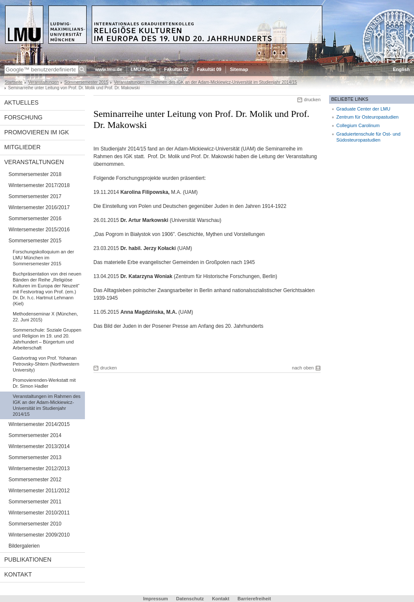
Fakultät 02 (176, 69)
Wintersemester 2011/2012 (39, 491)
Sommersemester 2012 (35, 480)
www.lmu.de (108, 69)
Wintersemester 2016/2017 (39, 207)
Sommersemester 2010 (35, 524)
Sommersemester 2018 (35, 174)
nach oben (303, 367)
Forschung (23, 117)
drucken (312, 99)
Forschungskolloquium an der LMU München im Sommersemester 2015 (43, 257)
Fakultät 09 (209, 69)
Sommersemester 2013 (35, 457)
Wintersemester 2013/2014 (39, 446)
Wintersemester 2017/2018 (39, 185)
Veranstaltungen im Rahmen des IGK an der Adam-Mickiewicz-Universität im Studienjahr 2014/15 (205, 82)
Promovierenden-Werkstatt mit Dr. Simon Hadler (44, 383)
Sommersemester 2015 (86, 82)
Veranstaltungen (43, 82)
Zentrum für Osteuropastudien (367, 116)
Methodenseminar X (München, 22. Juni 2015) (45, 316)
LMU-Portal (143, 69)
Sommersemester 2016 (35, 218)
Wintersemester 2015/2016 (39, 230)
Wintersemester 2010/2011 (39, 513)
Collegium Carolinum (358, 125)
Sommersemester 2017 (35, 196)
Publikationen (27, 559)
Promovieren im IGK (36, 132)
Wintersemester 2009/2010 (39, 535)
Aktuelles (21, 102)
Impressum (155, 598)
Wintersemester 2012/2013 (39, 468)
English (401, 69)
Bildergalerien (23, 546)
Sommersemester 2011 (35, 502)
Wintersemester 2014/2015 (39, 424)
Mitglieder (22, 147)
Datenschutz (190, 598)
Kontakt (18, 574)
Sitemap (239, 69)
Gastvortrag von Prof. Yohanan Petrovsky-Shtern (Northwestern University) (46, 363)
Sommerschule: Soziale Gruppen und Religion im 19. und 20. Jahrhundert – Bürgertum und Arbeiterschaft (47, 338)
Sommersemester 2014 (35, 435)
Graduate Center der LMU (363, 108)
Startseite (14, 82)
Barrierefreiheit (254, 598)
